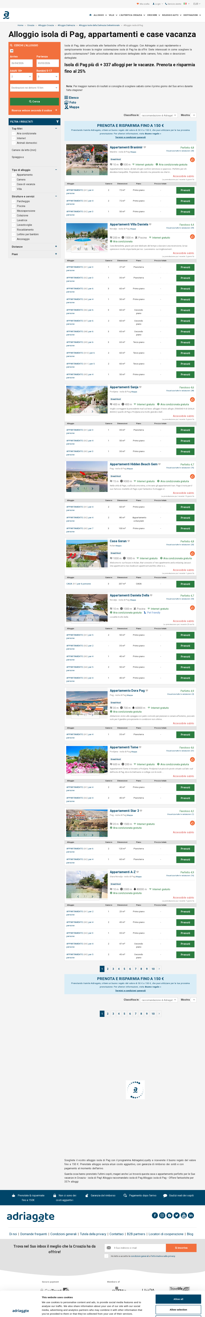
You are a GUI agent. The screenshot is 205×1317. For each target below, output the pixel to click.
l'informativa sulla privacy (163, 1256)
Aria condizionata (26, 133)
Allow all (178, 1275)
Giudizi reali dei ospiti (178, 1196)
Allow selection (178, 1285)
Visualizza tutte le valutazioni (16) (180, 876)
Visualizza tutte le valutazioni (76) (180, 468)
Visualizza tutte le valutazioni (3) (180, 694)
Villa (19, 189)
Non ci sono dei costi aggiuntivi (64, 1198)
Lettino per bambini (28, 234)
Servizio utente (173, 4)
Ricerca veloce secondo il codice (32, 110)
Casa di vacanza (26, 184)
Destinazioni (192, 15)
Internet (21, 138)
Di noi (13, 1234)
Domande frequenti (33, 1234)
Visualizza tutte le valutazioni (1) (180, 814)
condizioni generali (140, 1256)
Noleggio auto (171, 15)
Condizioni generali (63, 1234)
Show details (167, 1310)
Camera (21, 179)
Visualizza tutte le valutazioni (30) (180, 151)
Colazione (22, 215)
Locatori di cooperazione (166, 1234)
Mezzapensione (26, 210)
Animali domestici (27, 142)
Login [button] (159, 4)
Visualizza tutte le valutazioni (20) (180, 545)
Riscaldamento (25, 229)
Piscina (21, 206)
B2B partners (136, 1234)
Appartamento (25, 174)
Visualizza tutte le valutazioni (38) (180, 391)
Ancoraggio (23, 239)
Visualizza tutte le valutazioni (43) (180, 599)
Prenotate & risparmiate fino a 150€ (28, 1198)
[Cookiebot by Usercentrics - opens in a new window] (21, 1310)
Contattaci (117, 1234)
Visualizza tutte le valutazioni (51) (180, 751)
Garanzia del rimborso (100, 1196)
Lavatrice (22, 220)
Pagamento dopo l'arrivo (140, 1196)
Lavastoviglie (24, 224)
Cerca (34, 101)
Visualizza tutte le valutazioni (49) (180, 228)
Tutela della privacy (93, 1234)
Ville (113, 15)
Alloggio (100, 15)
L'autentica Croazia (132, 15)
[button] (187, 4)
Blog (190, 1234)
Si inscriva (181, 1247)
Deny (178, 1296)
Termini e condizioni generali (130, 137)
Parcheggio (23, 201)
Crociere (153, 15)
